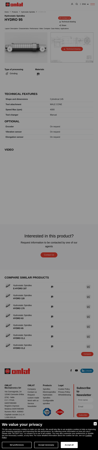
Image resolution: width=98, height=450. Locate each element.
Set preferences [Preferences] (17, 445)
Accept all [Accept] (69, 445)
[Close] (95, 423)
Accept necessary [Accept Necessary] (46, 445)
